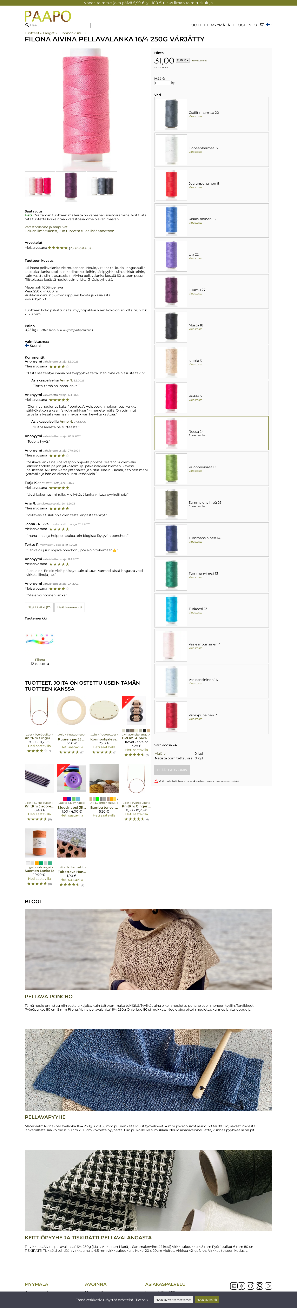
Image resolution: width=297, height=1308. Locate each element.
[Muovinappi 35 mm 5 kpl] (71, 794)
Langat (50, 33)
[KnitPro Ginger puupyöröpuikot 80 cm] (39, 728)
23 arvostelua (81, 248)
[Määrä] (162, 83)
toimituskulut (199, 60)
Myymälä (220, 25)
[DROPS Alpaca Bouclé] (136, 728)
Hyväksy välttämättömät (174, 1300)
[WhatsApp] (259, 1286)
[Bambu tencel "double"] (104, 794)
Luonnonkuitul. (72, 33)
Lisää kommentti (69, 607)
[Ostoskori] (261, 25)
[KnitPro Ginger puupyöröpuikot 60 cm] (136, 794)
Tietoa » (142, 1300)
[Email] (234, 1288)
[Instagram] (250, 1286)
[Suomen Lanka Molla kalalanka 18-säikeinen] (39, 859)
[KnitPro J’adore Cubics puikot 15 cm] (39, 794)
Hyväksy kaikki (207, 1300)
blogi (239, 25)
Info (252, 25)
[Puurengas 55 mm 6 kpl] (71, 728)
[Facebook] (241, 1286)
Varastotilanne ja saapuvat (46, 227)
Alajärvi (160, 753)
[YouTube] (268, 1286)
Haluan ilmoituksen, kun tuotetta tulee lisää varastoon (69, 231)
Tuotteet (198, 25)
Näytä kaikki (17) (39, 607)
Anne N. (66, 380)
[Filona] (40, 648)
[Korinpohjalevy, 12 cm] (104, 728)
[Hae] (58, 25)
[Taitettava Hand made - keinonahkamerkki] (71, 859)
